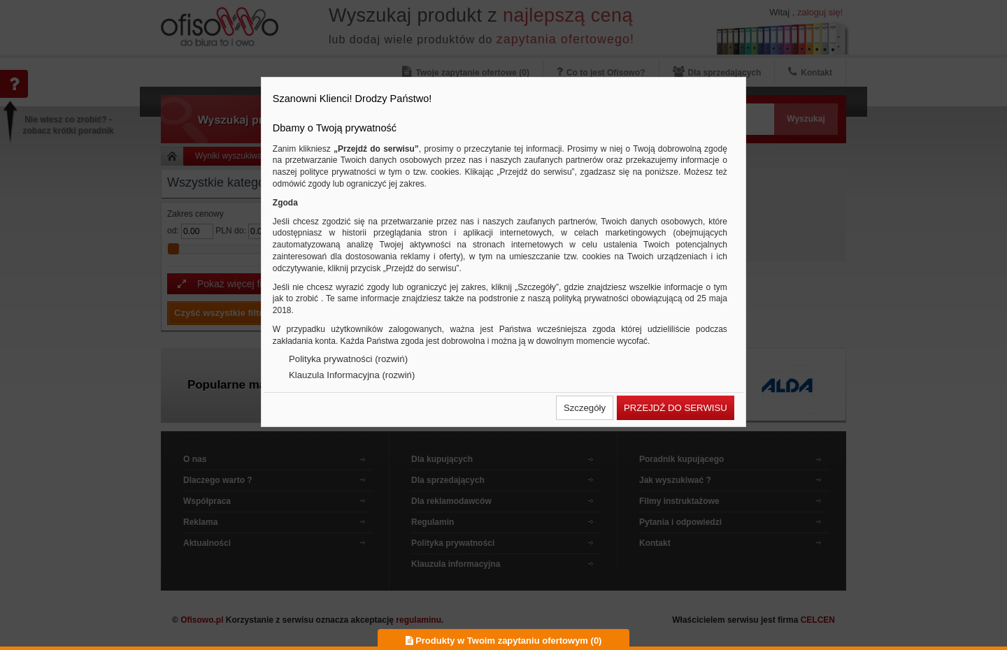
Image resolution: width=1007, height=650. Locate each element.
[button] (584, 408)
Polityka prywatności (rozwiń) (348, 358)
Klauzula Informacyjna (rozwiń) (352, 375)
